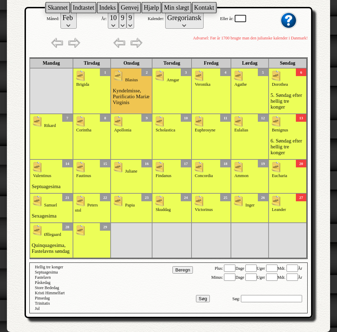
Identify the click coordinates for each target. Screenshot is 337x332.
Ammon (241, 175)
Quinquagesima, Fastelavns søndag (51, 248)
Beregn (182, 270)
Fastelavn (43, 277)
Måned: (53, 18)
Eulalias (241, 130)
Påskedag (42, 282)
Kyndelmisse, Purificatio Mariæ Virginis (131, 96)
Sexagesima (44, 216)
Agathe (240, 84)
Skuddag (163, 209)
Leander (279, 209)
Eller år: (227, 18)
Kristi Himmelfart (50, 292)
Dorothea (280, 84)
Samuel (50, 205)
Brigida (83, 84)
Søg (203, 298)
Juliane (131, 171)
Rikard (50, 125)
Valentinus (42, 175)
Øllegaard (52, 234)
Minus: (217, 277)
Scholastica (165, 130)
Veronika (202, 84)
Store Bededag (47, 287)
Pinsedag (42, 298)
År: (104, 18)
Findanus (163, 175)
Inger (249, 205)
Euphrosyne (205, 130)
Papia (130, 205)
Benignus (280, 130)
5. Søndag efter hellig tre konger (286, 101)
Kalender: (156, 18)
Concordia (204, 175)
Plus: (219, 268)
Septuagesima (46, 186)
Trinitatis (42, 303)
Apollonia (122, 130)
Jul (37, 308)
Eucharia (279, 175)
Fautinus (83, 175)
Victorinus (204, 209)
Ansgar (173, 79)
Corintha (84, 130)
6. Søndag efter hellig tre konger (286, 146)
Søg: (236, 298)
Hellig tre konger (49, 267)
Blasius (131, 79)
